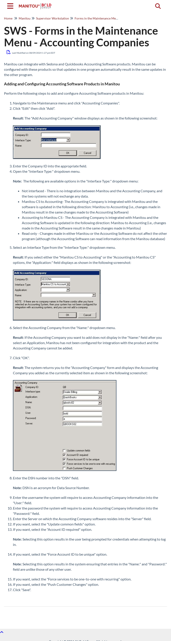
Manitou (25, 18)
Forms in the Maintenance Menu (97, 18)
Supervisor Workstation (52, 18)
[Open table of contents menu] (11, 5)
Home (8, 18)
